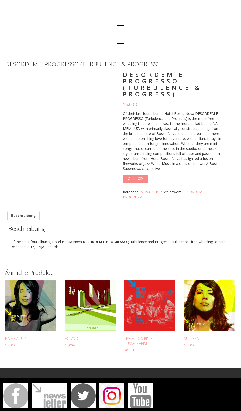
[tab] (23, 215)
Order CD (135, 179)
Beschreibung (23, 215)
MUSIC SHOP (151, 192)
